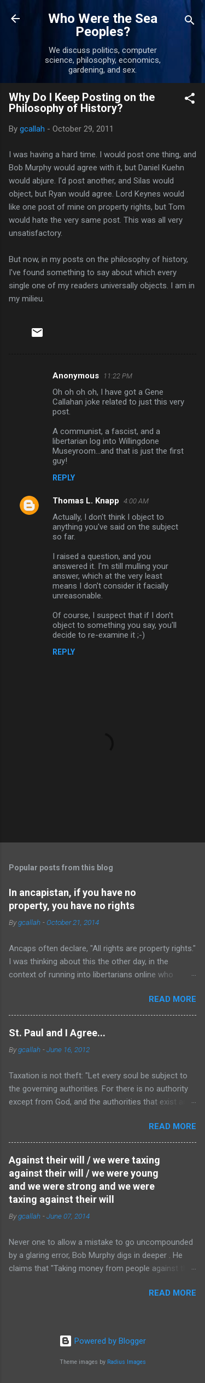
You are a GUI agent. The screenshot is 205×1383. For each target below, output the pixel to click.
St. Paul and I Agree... (57, 1032)
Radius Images (126, 1362)
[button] (189, 100)
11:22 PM (117, 376)
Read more (172, 999)
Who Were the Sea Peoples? (102, 25)
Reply (63, 477)
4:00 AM (136, 501)
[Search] (189, 22)
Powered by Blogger (102, 1341)
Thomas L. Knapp (85, 501)
